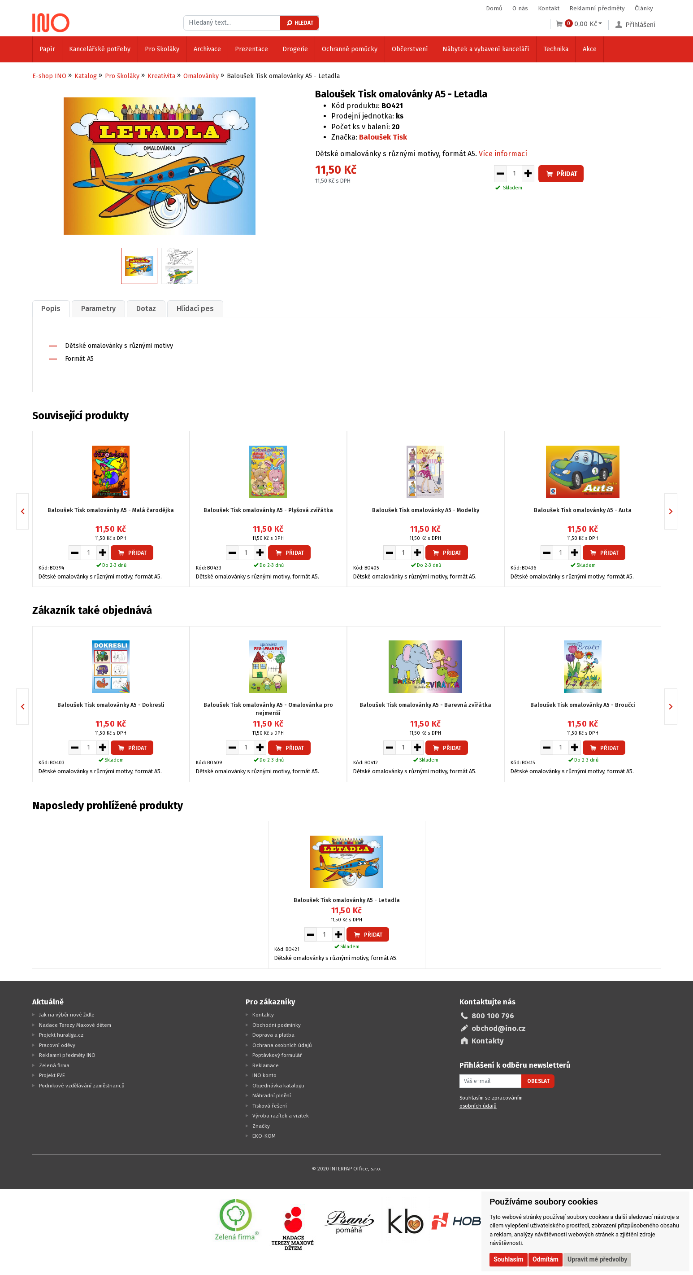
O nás (520, 8)
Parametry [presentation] (102, 308)
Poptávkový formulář (277, 1054)
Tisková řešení (269, 1105)
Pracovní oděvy (57, 1044)
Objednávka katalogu (278, 1085)
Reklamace (265, 1064)
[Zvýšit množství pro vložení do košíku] (528, 173)
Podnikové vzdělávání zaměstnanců (82, 1085)
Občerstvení (410, 49)
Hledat (299, 23)
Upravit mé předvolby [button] (597, 1259)
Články (644, 8)
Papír (47, 49)
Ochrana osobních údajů (282, 1044)
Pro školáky (162, 49)
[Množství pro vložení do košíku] (514, 173)
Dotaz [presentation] (152, 308)
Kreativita (161, 76)
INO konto (264, 1074)
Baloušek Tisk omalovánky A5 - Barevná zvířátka (425, 704)
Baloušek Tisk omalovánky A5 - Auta (583, 509)
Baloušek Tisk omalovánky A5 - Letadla (347, 899)
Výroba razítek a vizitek (280, 1115)
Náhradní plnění (271, 1094)
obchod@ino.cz (499, 1027)
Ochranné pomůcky (349, 49)
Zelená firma (54, 1064)
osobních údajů (478, 1105)
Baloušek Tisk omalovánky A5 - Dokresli (111, 704)
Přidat (561, 174)
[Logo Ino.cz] (51, 19)
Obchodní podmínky (276, 1024)
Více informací (503, 153)
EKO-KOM (264, 1135)
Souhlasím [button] (509, 1259)
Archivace (207, 49)
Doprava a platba (273, 1034)
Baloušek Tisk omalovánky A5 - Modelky (425, 509)
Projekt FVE (52, 1074)
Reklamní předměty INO (67, 1054)
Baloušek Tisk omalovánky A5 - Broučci (582, 704)
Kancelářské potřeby (99, 49)
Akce (590, 49)
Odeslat (538, 1080)
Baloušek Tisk (383, 137)
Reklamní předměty (597, 8)
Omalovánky (201, 76)
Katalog (85, 76)
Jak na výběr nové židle (67, 1014)
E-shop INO (49, 76)
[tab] (52, 308)
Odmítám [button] (546, 1259)
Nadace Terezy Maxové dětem (75, 1024)
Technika (555, 49)
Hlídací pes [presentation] (203, 308)
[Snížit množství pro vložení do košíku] (500, 173)
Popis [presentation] (52, 308)
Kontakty (263, 1014)
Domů (494, 8)
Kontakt (548, 8)
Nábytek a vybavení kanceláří (485, 49)
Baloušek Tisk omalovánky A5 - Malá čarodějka (111, 509)
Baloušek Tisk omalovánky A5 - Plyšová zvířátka (268, 509)
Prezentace (251, 49)
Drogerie (295, 49)
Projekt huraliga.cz (61, 1034)
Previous (28, 510)
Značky (261, 1125)
